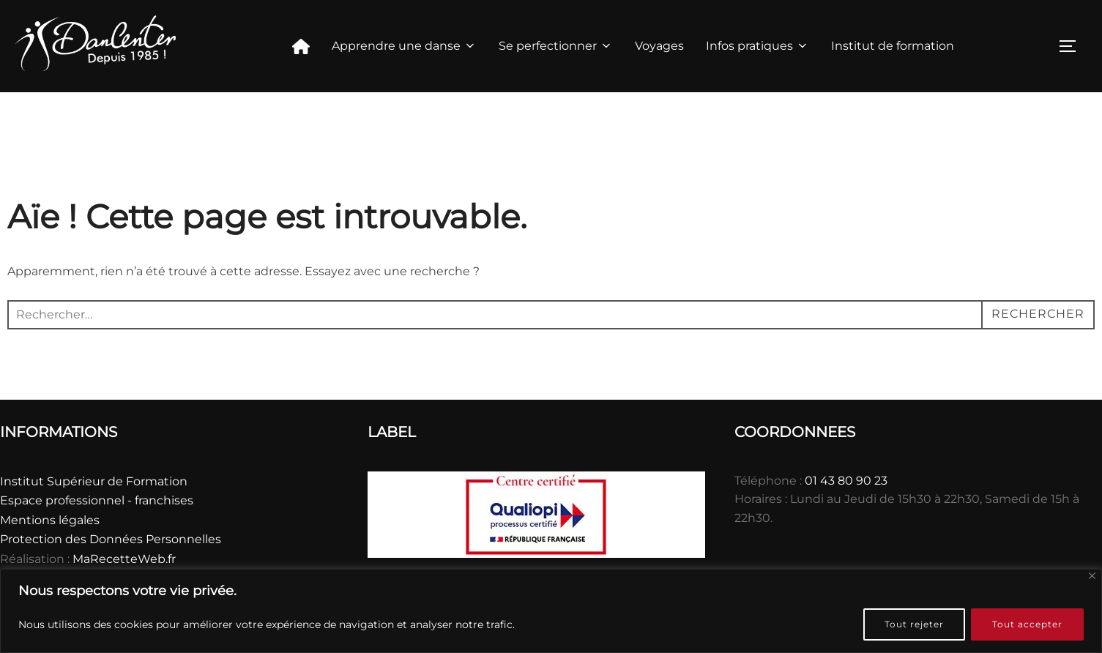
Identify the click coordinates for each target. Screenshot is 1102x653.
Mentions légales (50, 520)
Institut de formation (892, 46)
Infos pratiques (757, 46)
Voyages (659, 46)
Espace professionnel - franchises (96, 500)
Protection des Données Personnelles (110, 539)
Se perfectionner (556, 46)
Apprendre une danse (404, 46)
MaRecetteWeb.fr (124, 559)
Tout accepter (1027, 624)
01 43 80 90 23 (846, 481)
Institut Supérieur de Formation (93, 481)
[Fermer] (1092, 575)
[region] (551, 611)
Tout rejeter (914, 624)
